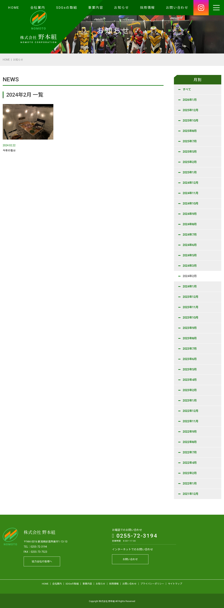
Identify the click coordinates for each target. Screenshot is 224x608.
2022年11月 (190, 421)
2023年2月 (190, 390)
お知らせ (121, 7)
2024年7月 (190, 234)
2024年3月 (190, 265)
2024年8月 (190, 224)
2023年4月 (190, 380)
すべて (187, 89)
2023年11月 (190, 307)
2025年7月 (190, 141)
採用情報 (147, 7)
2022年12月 (190, 411)
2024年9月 (190, 214)
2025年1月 (190, 172)
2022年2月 (190, 473)
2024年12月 (190, 182)
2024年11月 (190, 193)
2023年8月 (190, 338)
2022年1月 (190, 483)
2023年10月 (190, 317)
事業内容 (95, 7)
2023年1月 (190, 400)
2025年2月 (190, 162)
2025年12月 (190, 110)
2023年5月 (190, 369)
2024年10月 (190, 203)
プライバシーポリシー (152, 582)
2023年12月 (190, 297)
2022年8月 (190, 442)
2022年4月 (190, 462)
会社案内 (37, 7)
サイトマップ (175, 582)
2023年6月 (190, 359)
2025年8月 (190, 131)
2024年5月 (190, 255)
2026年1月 (190, 100)
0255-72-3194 (135, 535)
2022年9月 (190, 431)
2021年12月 (190, 494)
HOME (13, 7)
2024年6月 (190, 245)
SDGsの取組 (66, 7)
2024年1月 (190, 286)
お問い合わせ (177, 7)
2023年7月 (190, 348)
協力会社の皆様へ (42, 560)
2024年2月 (190, 276)
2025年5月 (190, 151)
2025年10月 (190, 120)
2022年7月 (190, 452)
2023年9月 (190, 328)
